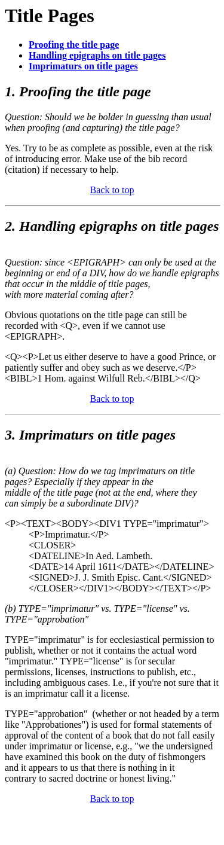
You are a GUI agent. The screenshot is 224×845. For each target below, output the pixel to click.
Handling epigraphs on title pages (97, 55)
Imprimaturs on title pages (83, 66)
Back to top (112, 190)
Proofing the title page (74, 44)
